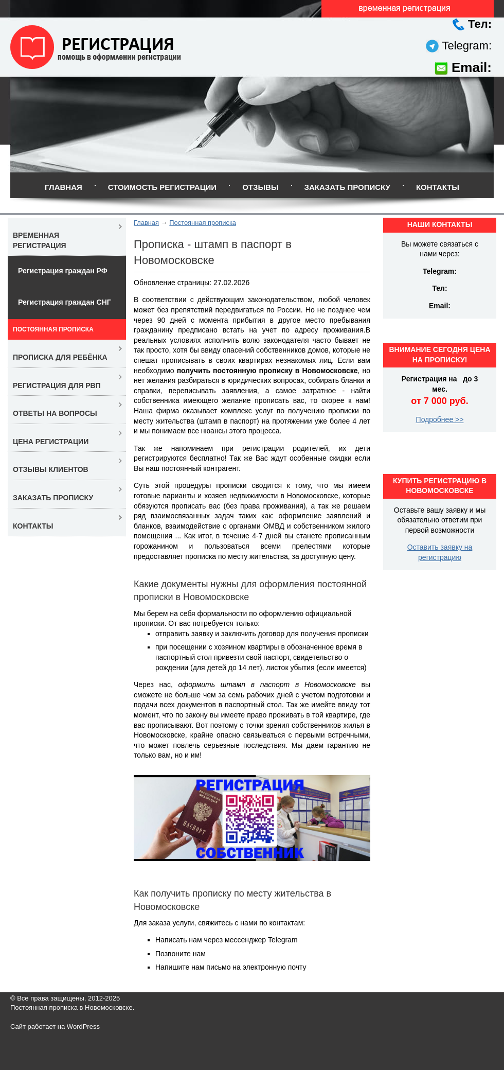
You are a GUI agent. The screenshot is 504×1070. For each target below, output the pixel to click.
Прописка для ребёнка (60, 357)
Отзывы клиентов (50, 469)
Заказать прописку (347, 187)
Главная (63, 187)
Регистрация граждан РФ (62, 271)
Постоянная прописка (202, 222)
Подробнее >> (440, 419)
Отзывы (260, 187)
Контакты (437, 187)
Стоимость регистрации (162, 187)
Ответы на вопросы (55, 413)
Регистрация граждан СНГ (64, 302)
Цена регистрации (50, 441)
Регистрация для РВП (57, 385)
